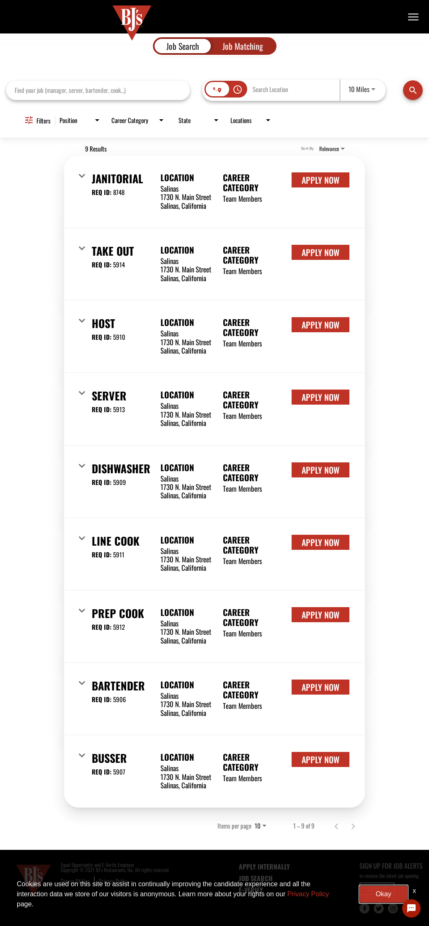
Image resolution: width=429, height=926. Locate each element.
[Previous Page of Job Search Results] (336, 825)
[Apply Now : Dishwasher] (320, 469)
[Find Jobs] (413, 90)
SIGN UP (377, 889)
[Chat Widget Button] (411, 908)
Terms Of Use (75, 881)
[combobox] (98, 90)
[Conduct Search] (413, 90)
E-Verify (251, 890)
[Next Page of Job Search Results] (353, 825)
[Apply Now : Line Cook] (320, 542)
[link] (214, 192)
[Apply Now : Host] (320, 324)
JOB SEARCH (256, 878)
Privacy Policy (113, 881)
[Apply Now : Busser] (320, 759)
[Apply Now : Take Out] (320, 252)
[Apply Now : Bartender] (320, 687)
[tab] (182, 46)
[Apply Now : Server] (320, 397)
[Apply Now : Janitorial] (320, 179)
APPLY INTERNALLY (264, 867)
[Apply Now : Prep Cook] (320, 614)
